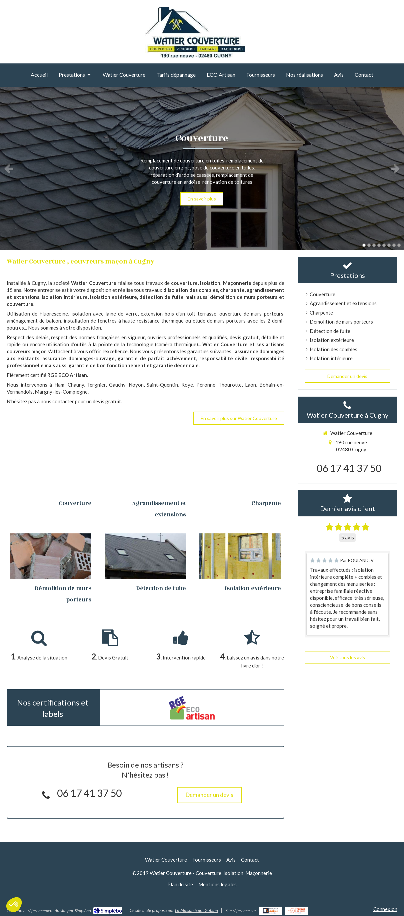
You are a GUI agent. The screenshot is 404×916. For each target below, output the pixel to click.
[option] (202, 168)
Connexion (385, 909)
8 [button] (399, 245)
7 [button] (394, 245)
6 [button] (389, 245)
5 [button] (384, 245)
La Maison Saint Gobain (196, 910)
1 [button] (364, 245)
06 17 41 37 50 (89, 793)
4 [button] (379, 245)
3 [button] (374, 245)
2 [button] (369, 245)
